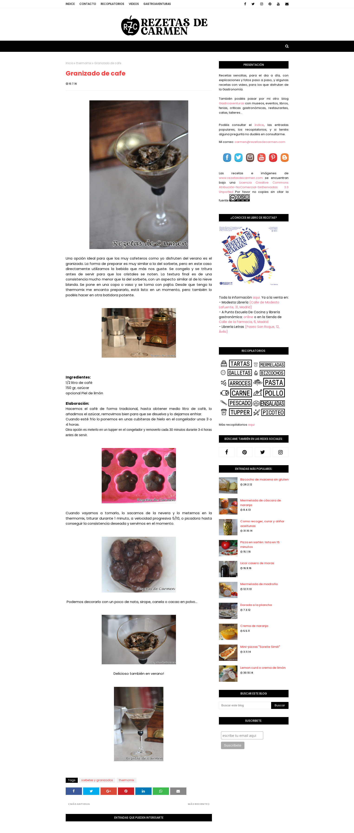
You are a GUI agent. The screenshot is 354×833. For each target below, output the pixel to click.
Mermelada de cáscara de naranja (260, 502)
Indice (70, 4)
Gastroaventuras (157, 4)
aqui (251, 424)
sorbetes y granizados (97, 780)
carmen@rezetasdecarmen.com (259, 142)
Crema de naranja (254, 626)
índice (259, 125)
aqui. (256, 297)
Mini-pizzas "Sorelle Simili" (260, 647)
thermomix (83, 63)
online (248, 317)
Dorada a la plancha (256, 605)
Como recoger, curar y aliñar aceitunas (262, 523)
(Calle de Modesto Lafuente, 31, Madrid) (249, 304)
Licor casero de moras (257, 563)
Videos (134, 4)
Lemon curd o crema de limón (263, 667)
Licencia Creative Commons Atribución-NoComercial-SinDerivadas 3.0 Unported (254, 187)
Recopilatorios (112, 4)
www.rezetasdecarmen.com (241, 178)
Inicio (69, 63)
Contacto (87, 4)
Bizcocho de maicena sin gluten (264, 479)
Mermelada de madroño (259, 584)
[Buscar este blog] (245, 705)
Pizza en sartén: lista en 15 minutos (259, 544)
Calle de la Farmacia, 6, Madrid (243, 321)
